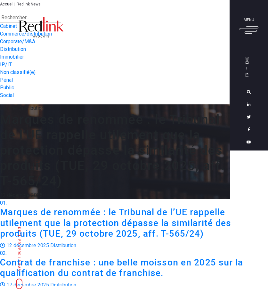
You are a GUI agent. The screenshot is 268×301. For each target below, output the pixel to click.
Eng (247, 60)
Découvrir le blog (250, 263)
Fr (247, 75)
